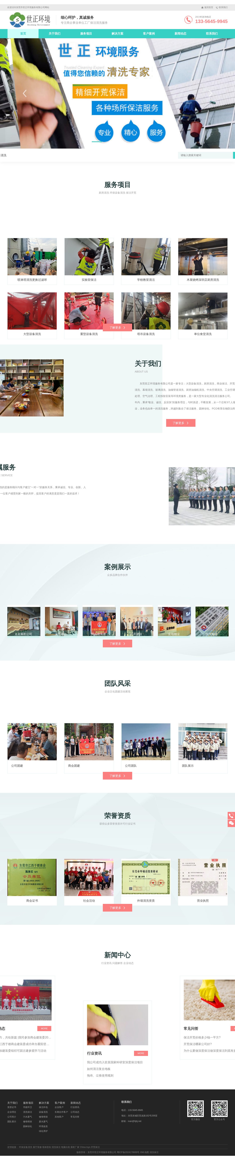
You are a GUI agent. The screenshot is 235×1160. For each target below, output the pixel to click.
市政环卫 (27, 1107)
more (141, 1105)
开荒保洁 (95, 1147)
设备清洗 (14, 155)
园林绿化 (27, 1126)
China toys (85, 1147)
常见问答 (74, 1117)
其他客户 (59, 1117)
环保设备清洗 (25, 1147)
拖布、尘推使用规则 (100, 1127)
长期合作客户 (61, 1112)
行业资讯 (74, 1107)
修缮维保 (27, 1121)
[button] (25, 93)
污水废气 (27, 1117)
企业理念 (11, 1112)
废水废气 (43, 1121)
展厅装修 (37, 1147)
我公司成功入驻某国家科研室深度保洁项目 (115, 1114)
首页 (23, 33)
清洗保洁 (27, 1112)
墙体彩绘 (46, 1147)
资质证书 (11, 1107)
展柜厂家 (74, 1147)
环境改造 (43, 1126)
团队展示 (11, 1121)
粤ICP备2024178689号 (128, 1152)
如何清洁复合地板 (99, 1121)
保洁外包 (43, 1107)
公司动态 (74, 1112)
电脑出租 (65, 1147)
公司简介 (11, 1117)
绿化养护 (43, 1131)
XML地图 (144, 1152)
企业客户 (59, 1107)
